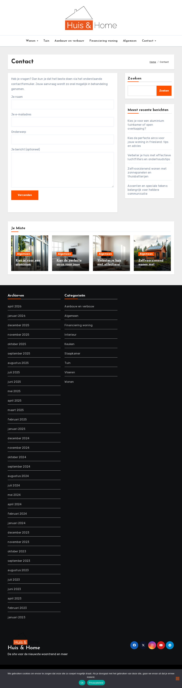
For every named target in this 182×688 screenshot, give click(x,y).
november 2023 (18, 542)
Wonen (31, 40)
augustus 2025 (18, 363)
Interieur (70, 334)
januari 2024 (16, 523)
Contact (148, 40)
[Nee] (177, 678)
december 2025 (18, 325)
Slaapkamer (72, 353)
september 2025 (19, 353)
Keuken (69, 344)
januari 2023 (16, 617)
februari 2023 (17, 608)
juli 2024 (14, 485)
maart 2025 (16, 410)
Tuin (46, 40)
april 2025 (14, 400)
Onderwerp (62, 137)
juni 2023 (14, 589)
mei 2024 (14, 495)
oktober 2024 (17, 457)
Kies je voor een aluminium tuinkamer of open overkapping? (146, 124)
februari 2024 (17, 513)
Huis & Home (24, 648)
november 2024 (18, 447)
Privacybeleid (96, 682)
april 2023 (14, 598)
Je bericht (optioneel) (62, 168)
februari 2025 (17, 419)
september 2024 (19, 466)
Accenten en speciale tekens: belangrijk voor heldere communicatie (148, 189)
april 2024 (15, 504)
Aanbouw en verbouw (69, 40)
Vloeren (70, 372)
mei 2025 (14, 391)
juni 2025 (14, 381)
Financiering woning (103, 40)
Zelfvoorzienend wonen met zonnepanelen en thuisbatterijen (147, 172)
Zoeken (134, 78)
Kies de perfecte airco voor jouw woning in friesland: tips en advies (148, 142)
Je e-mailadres (62, 120)
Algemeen (130, 40)
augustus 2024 (18, 476)
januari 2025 (16, 429)
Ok (82, 682)
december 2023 (18, 532)
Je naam (62, 102)
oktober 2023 (17, 551)
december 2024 (18, 438)
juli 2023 (14, 579)
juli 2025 (14, 372)
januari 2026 (16, 316)
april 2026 (15, 306)
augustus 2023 (18, 570)
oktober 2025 (17, 344)
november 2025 (18, 334)
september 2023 (19, 560)
